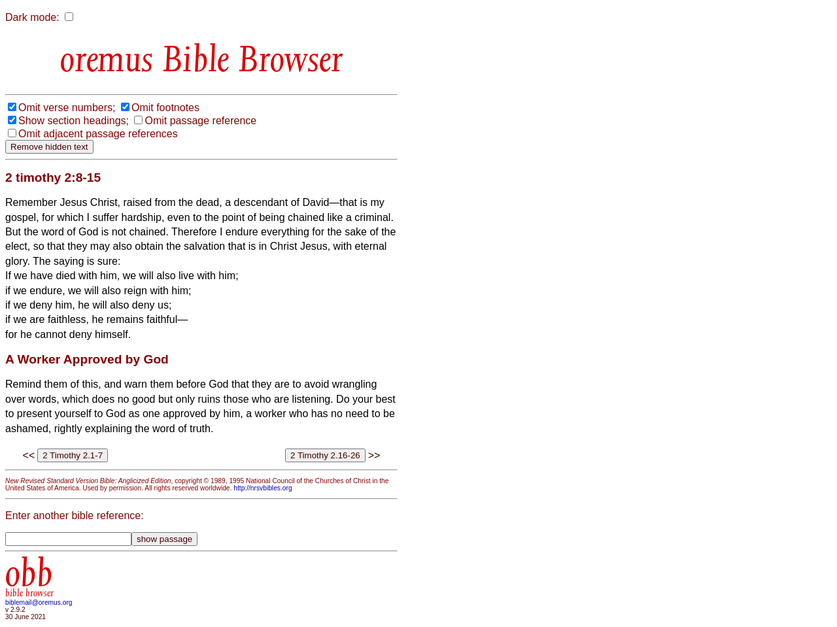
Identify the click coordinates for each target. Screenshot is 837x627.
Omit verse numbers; (66, 107)
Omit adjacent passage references (98, 133)
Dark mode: (32, 17)
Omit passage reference (200, 120)
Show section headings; (73, 120)
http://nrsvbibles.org (262, 488)
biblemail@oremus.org (39, 602)
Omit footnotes (165, 107)
